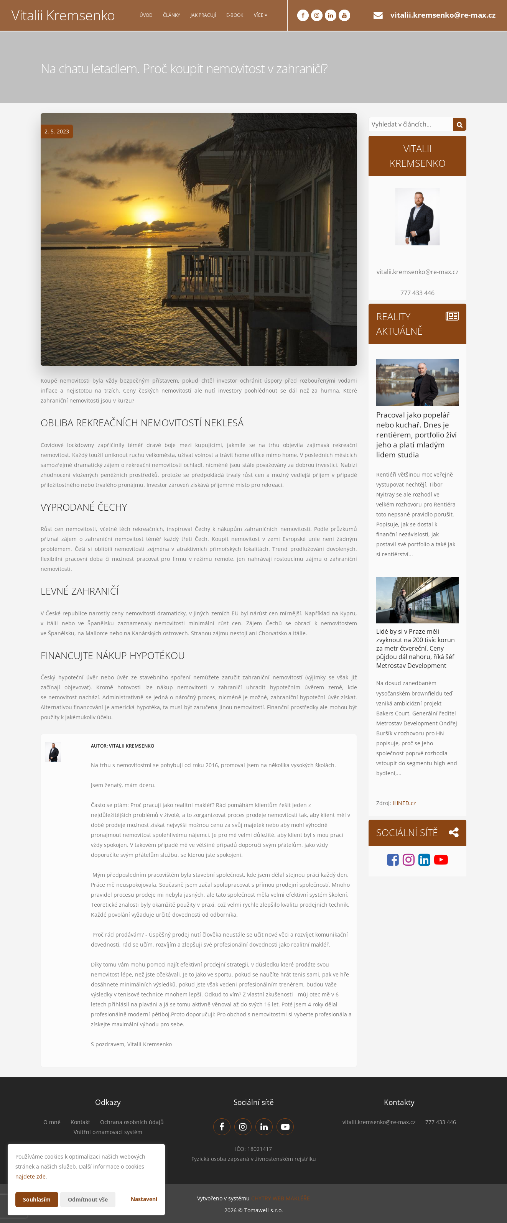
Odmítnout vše (88, 1199)
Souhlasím (37, 1199)
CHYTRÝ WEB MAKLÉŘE (280, 1198)
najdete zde (30, 1176)
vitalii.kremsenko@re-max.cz (442, 15)
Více (260, 15)
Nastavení (144, 1199)
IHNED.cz (404, 803)
